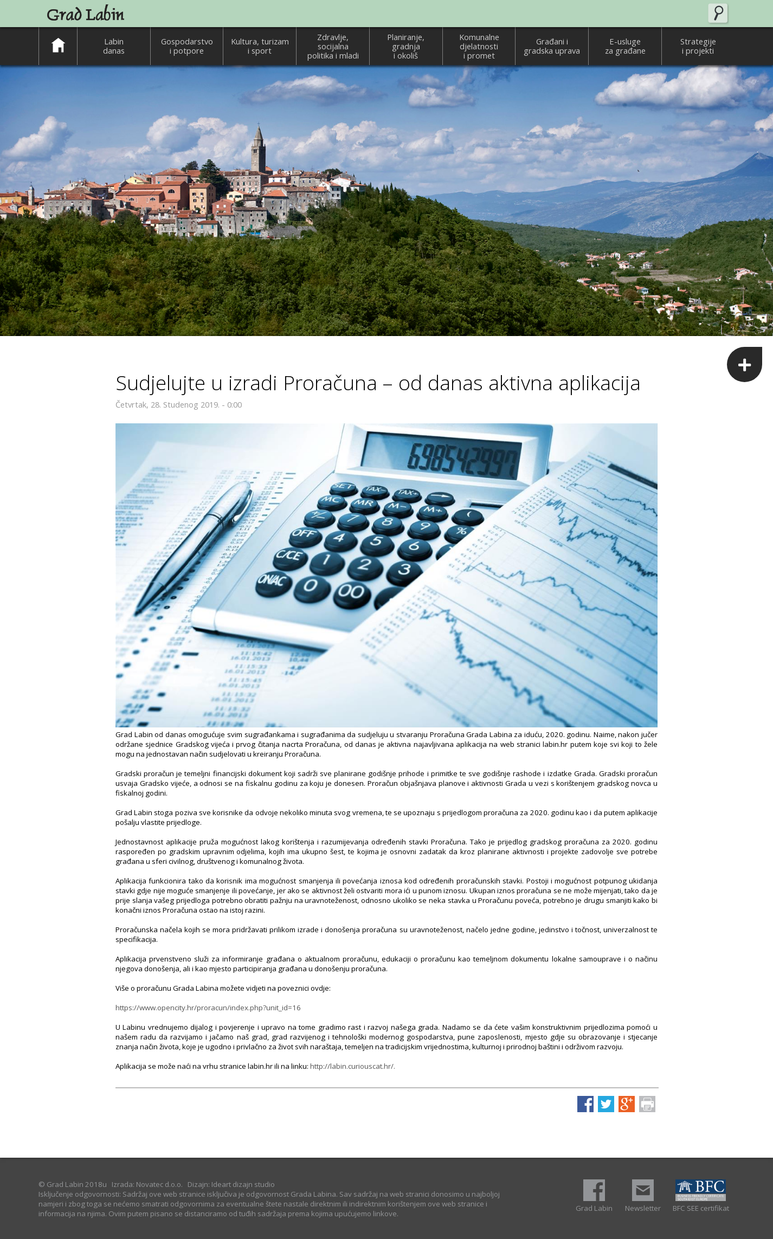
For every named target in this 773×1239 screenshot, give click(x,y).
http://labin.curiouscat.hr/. (352, 1066)
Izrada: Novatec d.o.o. (147, 1184)
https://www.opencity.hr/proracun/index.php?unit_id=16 (208, 1007)
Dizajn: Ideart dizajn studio (231, 1184)
